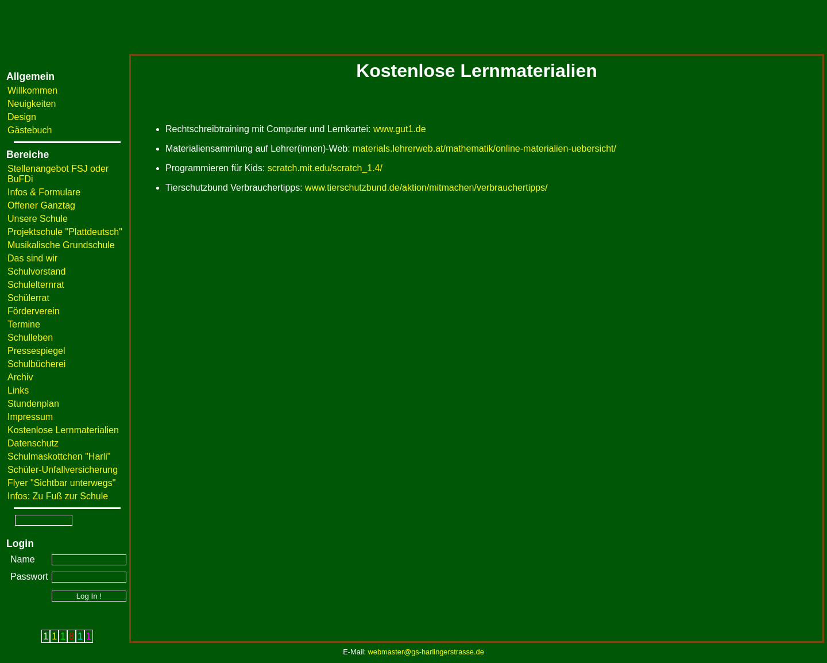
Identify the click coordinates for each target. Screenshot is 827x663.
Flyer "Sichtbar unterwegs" (61, 483)
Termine (23, 324)
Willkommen (32, 90)
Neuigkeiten (31, 104)
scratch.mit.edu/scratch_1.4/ (325, 168)
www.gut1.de (399, 129)
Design (21, 117)
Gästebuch (29, 130)
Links (18, 390)
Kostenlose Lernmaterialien (63, 430)
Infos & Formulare (43, 192)
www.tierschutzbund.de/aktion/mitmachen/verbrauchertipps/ (426, 187)
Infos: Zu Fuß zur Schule (57, 496)
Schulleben (30, 337)
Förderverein (33, 311)
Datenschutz (33, 443)
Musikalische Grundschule (61, 245)
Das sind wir (32, 258)
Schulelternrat (35, 285)
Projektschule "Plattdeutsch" (64, 232)
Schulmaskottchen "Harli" (58, 456)
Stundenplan (33, 403)
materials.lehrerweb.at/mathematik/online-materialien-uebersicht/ (484, 148)
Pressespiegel (36, 351)
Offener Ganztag (41, 205)
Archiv (20, 377)
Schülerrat (28, 298)
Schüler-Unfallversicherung (62, 470)
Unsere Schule (37, 218)
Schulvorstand (36, 271)
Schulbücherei (36, 364)
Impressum (30, 417)
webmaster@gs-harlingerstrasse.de (426, 651)
